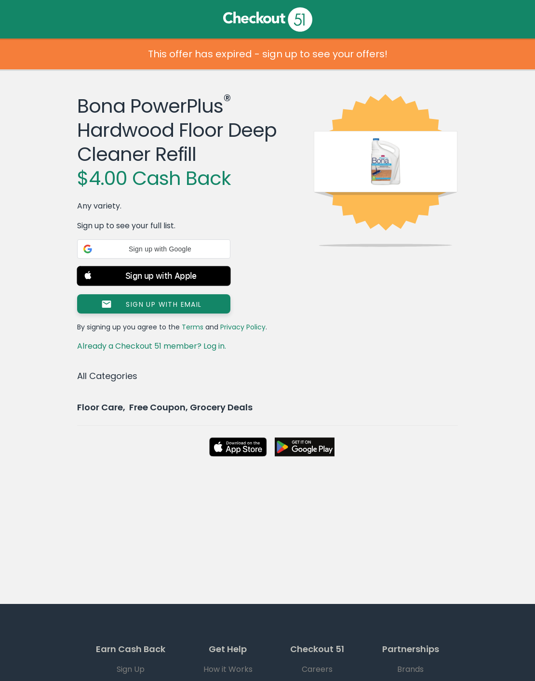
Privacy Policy (243, 327)
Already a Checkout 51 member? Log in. (151, 346)
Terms (192, 327)
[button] (153, 249)
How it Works (228, 669)
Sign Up (131, 669)
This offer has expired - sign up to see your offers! (268, 54)
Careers (317, 669)
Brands (410, 669)
